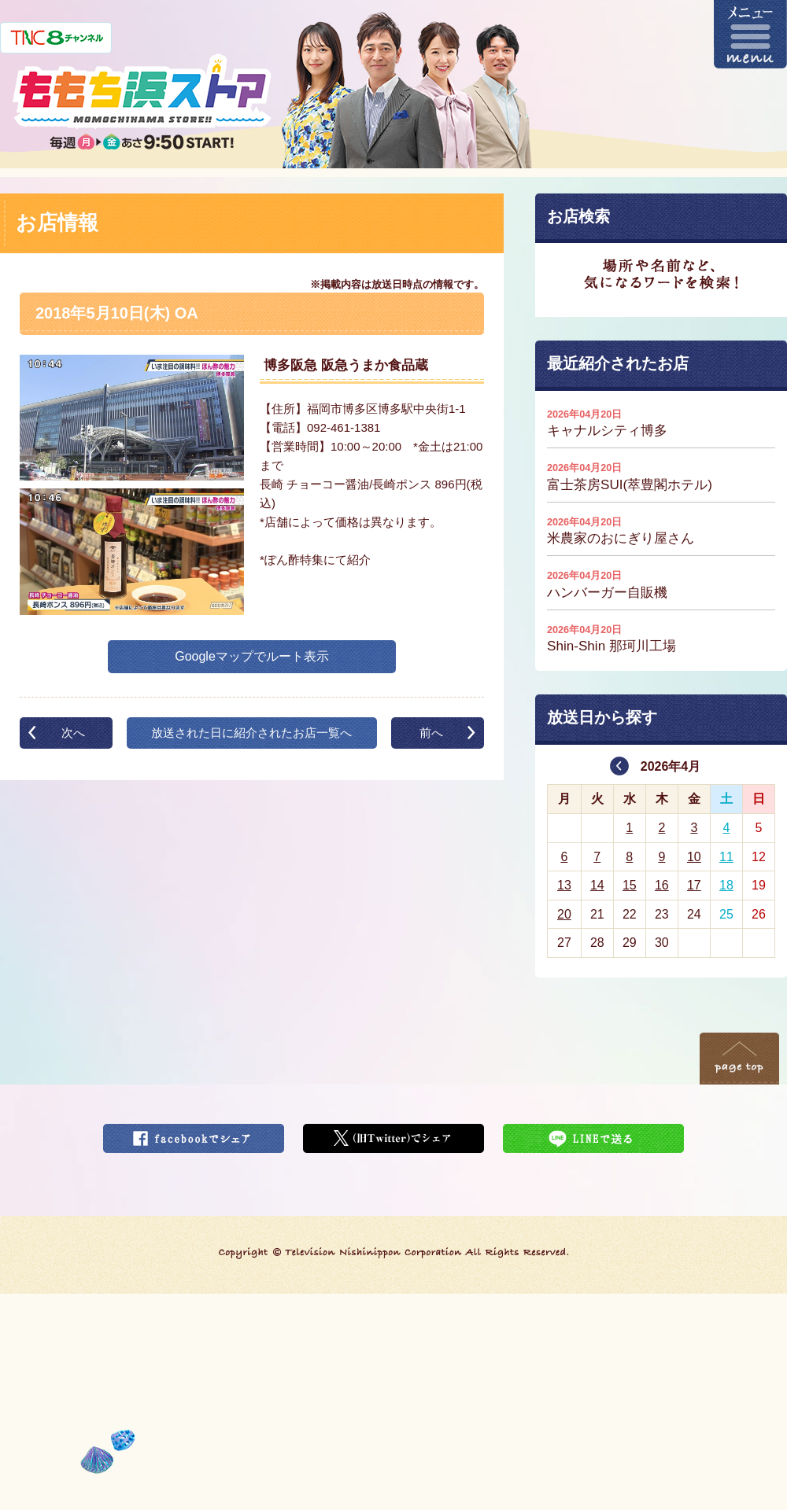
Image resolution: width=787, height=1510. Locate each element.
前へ (431, 732)
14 (597, 885)
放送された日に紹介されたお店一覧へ (251, 732)
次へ (73, 732)
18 (726, 885)
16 (662, 885)
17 (694, 885)
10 (694, 857)
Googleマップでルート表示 (252, 656)
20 (564, 914)
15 (630, 885)
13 (564, 885)
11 (726, 857)
